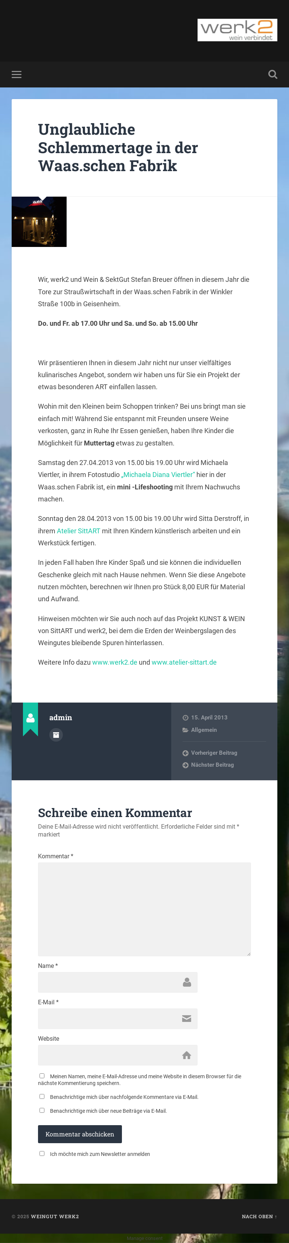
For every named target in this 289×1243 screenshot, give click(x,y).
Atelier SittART (78, 531)
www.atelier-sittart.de (184, 662)
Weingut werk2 (55, 1216)
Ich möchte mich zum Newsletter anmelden (100, 1154)
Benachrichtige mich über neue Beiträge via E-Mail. (108, 1111)
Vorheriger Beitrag (214, 752)
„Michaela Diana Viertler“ (158, 475)
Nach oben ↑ (259, 1216)
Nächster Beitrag (212, 764)
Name (48, 966)
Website (48, 1039)
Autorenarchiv (56, 735)
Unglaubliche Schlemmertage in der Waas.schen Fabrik (118, 147)
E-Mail (48, 1002)
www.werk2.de (114, 662)
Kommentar (55, 856)
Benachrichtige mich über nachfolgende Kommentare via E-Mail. (124, 1097)
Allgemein (204, 730)
